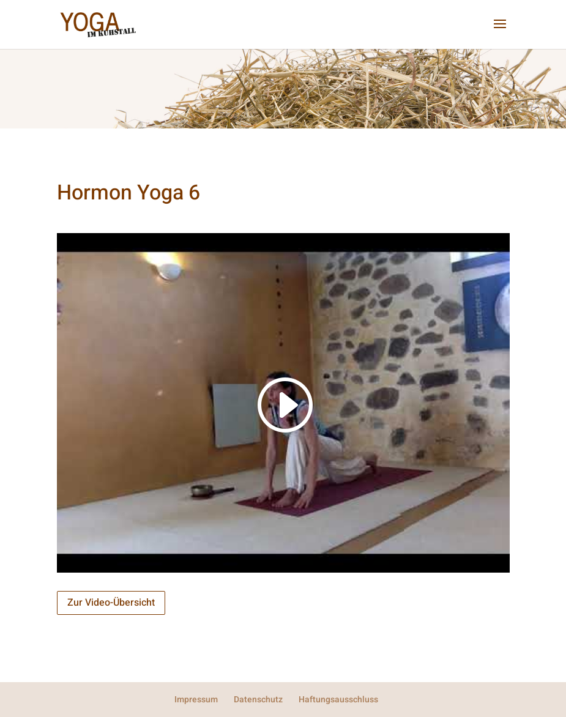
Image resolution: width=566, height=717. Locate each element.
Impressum (196, 699)
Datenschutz (258, 699)
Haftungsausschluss (338, 699)
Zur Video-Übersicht (111, 602)
